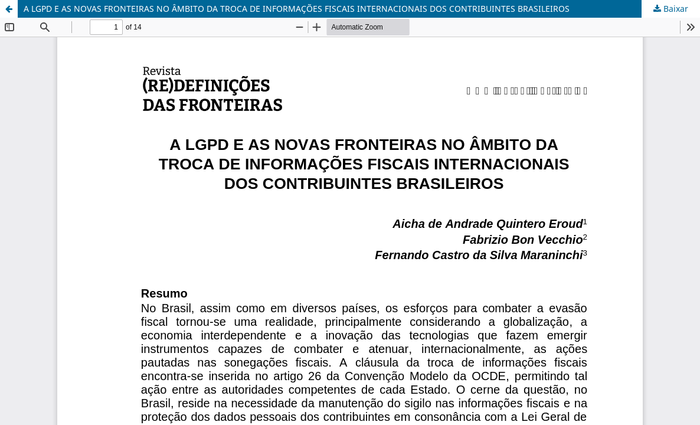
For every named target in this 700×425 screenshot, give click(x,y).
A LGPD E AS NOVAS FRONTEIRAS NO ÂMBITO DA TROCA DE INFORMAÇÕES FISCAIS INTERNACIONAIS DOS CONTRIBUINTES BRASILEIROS (297, 8)
